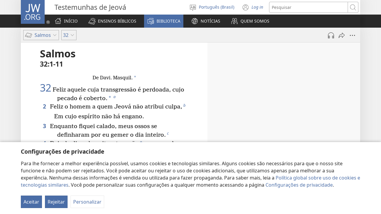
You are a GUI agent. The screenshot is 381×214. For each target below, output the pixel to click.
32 (45, 88)
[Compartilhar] (341, 35)
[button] (112, 21)
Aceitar (31, 202)
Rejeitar (56, 202)
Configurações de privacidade (299, 185)
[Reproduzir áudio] (331, 35)
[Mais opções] (352, 35)
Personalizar (87, 202)
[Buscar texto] (308, 7)
